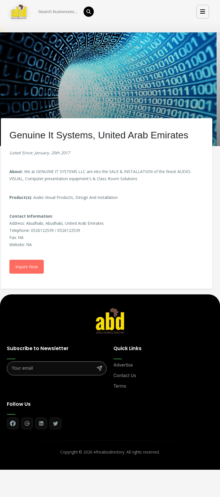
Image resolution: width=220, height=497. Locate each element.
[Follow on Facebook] (13, 423)
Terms (119, 386)
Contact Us (124, 375)
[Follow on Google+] (27, 423)
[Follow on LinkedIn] (41, 423)
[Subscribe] (99, 368)
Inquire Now (26, 266)
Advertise (123, 365)
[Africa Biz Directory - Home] (110, 320)
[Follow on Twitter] (55, 423)
